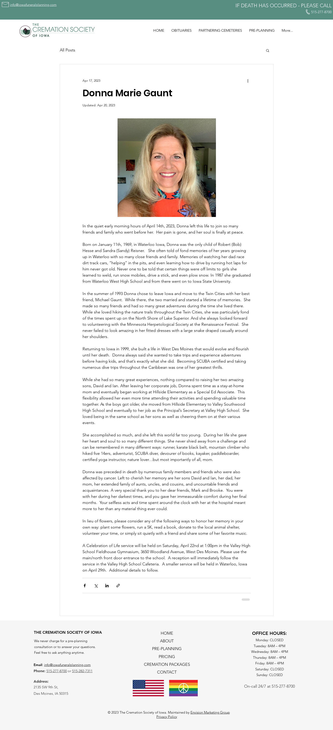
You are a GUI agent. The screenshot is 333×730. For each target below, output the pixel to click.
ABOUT (167, 641)
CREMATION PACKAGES (167, 664)
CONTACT (167, 672)
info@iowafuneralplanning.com (67, 665)
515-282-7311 (82, 671)
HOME (167, 633)
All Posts (67, 50)
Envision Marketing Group (210, 712)
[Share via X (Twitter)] (96, 585)
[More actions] (248, 80)
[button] (267, 50)
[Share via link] (118, 585)
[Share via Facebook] (85, 585)
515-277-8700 (56, 671)
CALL (326, 6)
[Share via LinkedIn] (107, 585)
